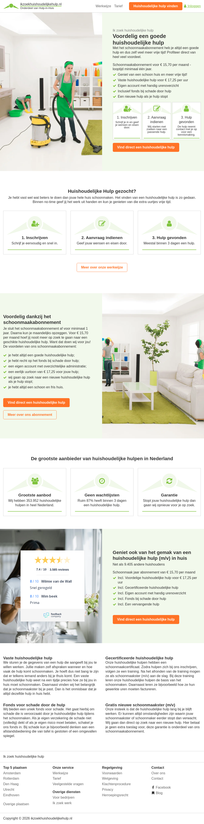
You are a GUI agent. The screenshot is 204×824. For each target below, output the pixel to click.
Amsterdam (12, 773)
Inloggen (192, 6)
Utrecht (8, 789)
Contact (157, 778)
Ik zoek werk (62, 803)
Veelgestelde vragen (68, 784)
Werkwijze (103, 6)
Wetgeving (110, 778)
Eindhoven (11, 795)
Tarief (118, 6)
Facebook (163, 787)
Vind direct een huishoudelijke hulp (146, 147)
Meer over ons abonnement (30, 414)
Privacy (107, 789)
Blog (159, 793)
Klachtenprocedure (116, 784)
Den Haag (11, 784)
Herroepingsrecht (115, 795)
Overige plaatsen (16, 804)
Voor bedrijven (63, 797)
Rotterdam (11, 778)
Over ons (158, 773)
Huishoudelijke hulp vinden (156, 6)
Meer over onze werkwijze (102, 267)
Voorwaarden (112, 773)
